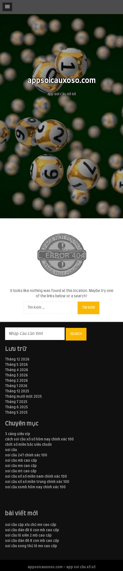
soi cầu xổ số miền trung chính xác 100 (37, 482)
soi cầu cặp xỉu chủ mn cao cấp (30, 525)
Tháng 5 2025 (16, 412)
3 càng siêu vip (17, 434)
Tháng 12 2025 (17, 391)
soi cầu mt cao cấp (21, 471)
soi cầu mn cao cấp (21, 466)
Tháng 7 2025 (16, 402)
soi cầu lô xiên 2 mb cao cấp (28, 535)
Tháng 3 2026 (16, 375)
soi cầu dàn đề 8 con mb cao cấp (32, 541)
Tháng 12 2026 (17, 359)
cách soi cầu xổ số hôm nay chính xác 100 (39, 439)
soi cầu (11, 450)
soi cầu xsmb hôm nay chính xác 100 (35, 487)
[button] (7, 7)
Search (76, 333)
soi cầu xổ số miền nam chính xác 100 (36, 476)
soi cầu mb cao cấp (21, 460)
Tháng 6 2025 (16, 407)
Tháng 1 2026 (16, 386)
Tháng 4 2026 (16, 370)
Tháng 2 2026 (16, 381)
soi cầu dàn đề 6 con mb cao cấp (32, 530)
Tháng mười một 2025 (23, 396)
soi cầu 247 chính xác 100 (26, 455)
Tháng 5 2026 (16, 365)
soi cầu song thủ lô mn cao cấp (31, 546)
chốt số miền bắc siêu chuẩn (28, 445)
